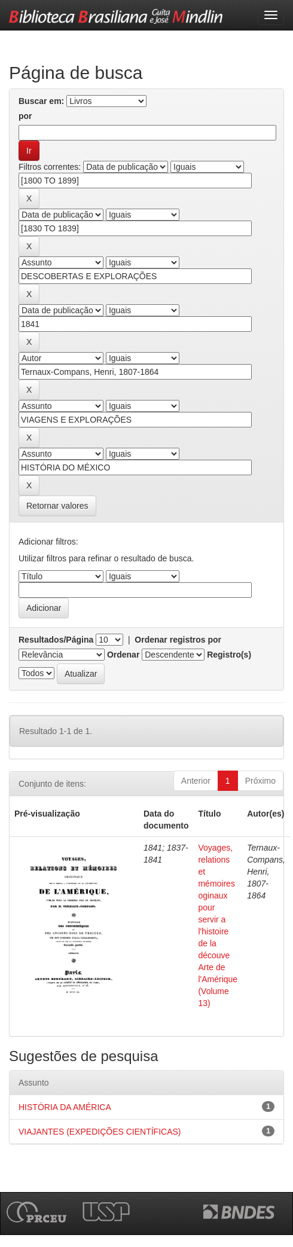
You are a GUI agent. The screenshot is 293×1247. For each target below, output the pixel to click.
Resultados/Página (56, 639)
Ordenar (123, 654)
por (25, 116)
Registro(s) (229, 654)
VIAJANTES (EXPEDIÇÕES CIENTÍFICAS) (100, 1131)
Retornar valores (57, 506)
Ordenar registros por (178, 639)
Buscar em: (41, 101)
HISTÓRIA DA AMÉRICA (65, 1107)
